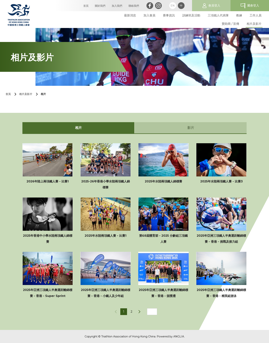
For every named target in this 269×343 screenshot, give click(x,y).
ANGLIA (178, 336)
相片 (43, 94)
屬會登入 (253, 5)
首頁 (8, 94)
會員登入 (214, 5)
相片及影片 (25, 94)
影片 (190, 128)
